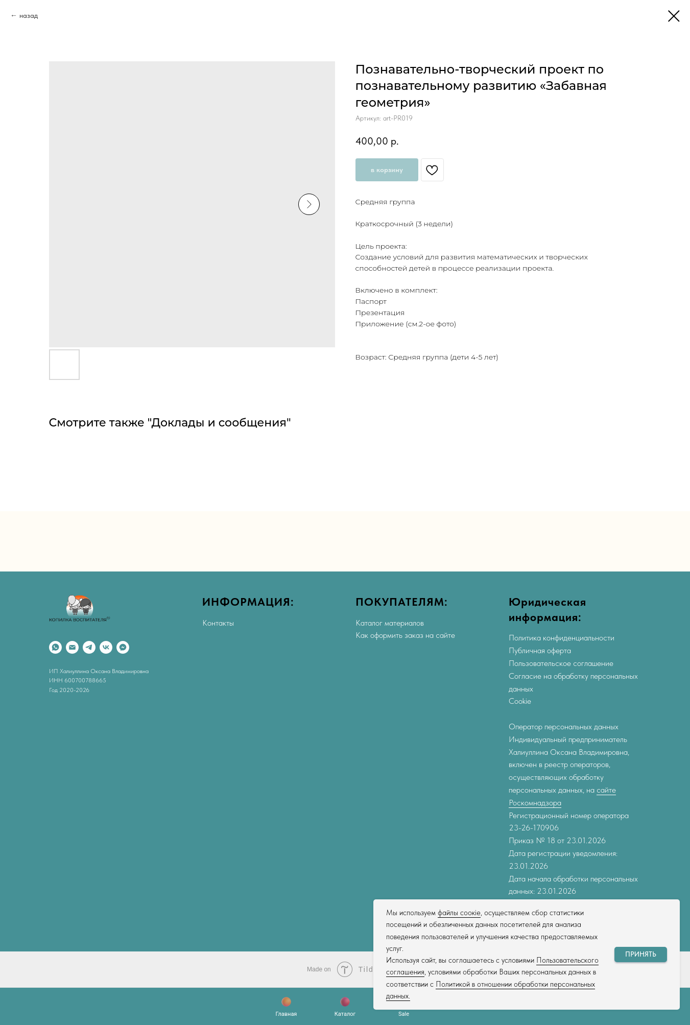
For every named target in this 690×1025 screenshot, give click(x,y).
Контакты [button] (218, 623)
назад (28, 15)
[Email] (72, 647)
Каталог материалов (389, 623)
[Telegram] (89, 647)
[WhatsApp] (55, 647)
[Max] (122, 647)
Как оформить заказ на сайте (405, 635)
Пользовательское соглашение (561, 663)
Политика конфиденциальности (561, 637)
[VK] (106, 647)
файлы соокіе (459, 912)
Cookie (520, 701)
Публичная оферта (540, 650)
